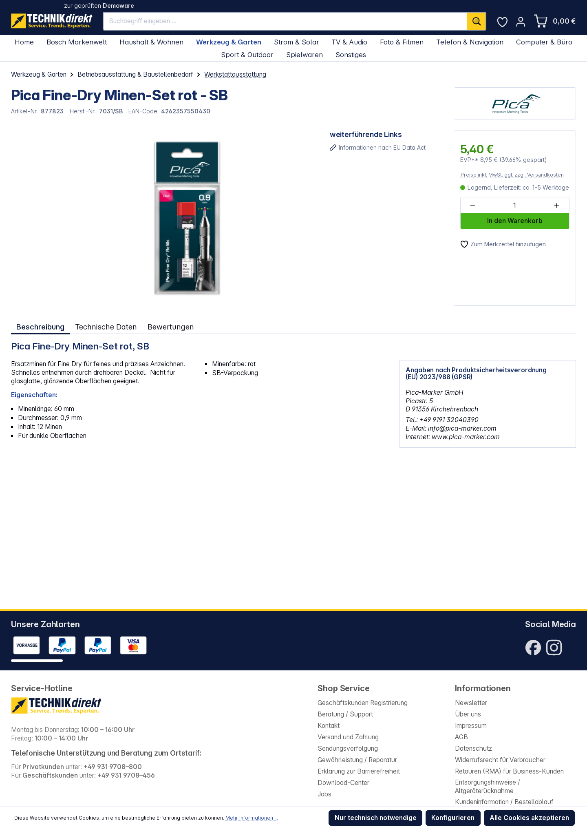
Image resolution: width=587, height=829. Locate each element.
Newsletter (471, 703)
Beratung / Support (345, 714)
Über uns (468, 714)
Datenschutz (473, 748)
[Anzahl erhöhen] (557, 205)
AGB (461, 737)
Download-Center (343, 783)
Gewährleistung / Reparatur (357, 760)
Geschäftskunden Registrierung (363, 703)
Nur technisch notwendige (376, 818)
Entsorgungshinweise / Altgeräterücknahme (487, 786)
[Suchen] (476, 21)
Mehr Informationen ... (251, 818)
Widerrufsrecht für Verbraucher (500, 760)
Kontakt (329, 726)
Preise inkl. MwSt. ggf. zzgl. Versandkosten (512, 175)
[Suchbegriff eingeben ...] (285, 21)
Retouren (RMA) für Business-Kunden (509, 771)
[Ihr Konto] (520, 21)
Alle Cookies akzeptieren (529, 818)
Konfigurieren (452, 818)
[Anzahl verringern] (473, 205)
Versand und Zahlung (348, 737)
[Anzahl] (514, 205)
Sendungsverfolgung (348, 748)
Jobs (324, 794)
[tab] (40, 326)
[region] (165, 218)
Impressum (471, 726)
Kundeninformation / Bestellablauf (504, 802)
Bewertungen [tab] (170, 326)
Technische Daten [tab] (106, 326)
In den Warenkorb (515, 221)
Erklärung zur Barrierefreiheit (359, 771)
